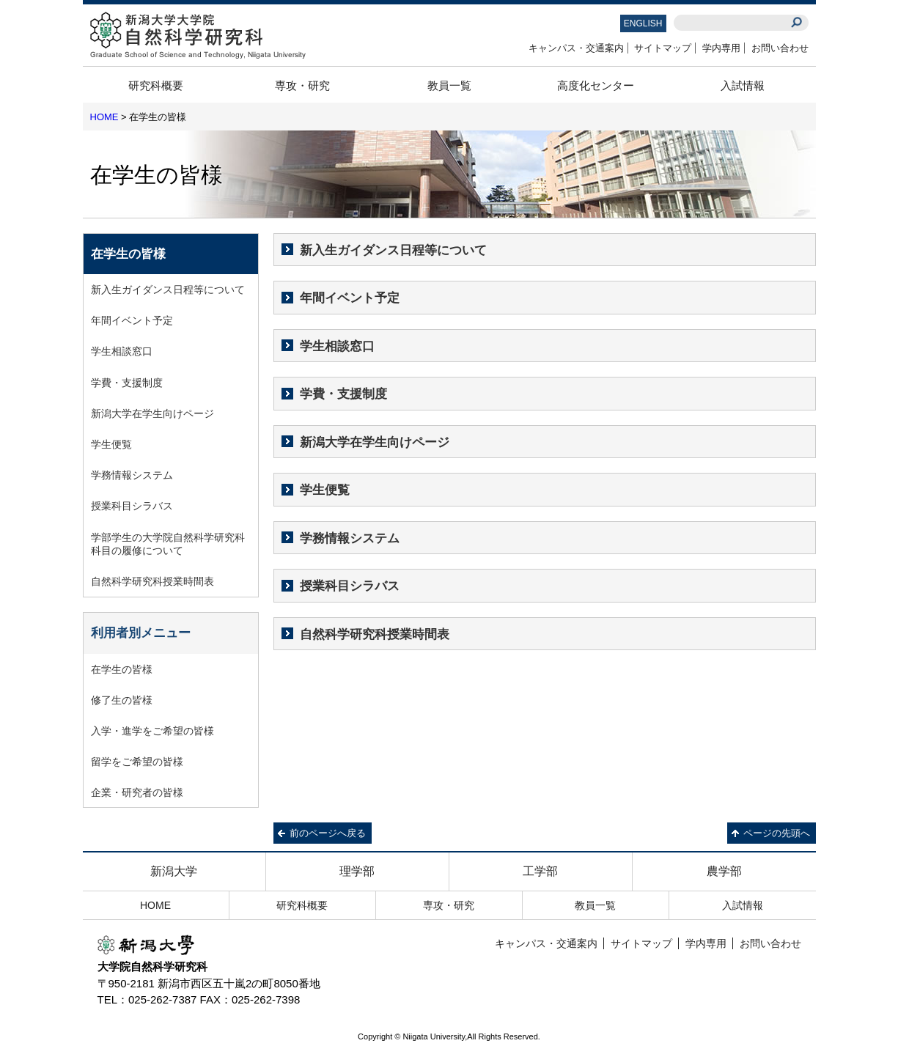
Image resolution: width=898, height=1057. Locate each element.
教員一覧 (449, 85)
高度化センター (595, 85)
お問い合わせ (780, 48)
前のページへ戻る (328, 833)
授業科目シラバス (350, 586)
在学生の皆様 (121, 669)
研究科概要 (155, 85)
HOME (104, 116)
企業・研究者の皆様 (137, 792)
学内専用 (721, 48)
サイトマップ (662, 48)
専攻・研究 (302, 85)
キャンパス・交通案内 (576, 48)
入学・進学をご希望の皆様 (152, 731)
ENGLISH (643, 23)
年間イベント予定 (350, 298)
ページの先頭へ (776, 833)
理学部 (357, 871)
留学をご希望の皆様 (137, 761)
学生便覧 (325, 490)
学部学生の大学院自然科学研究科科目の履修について (168, 543)
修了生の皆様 (121, 700)
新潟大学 (173, 871)
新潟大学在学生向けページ (374, 442)
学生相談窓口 (337, 346)
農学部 (724, 871)
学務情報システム (350, 538)
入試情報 (743, 85)
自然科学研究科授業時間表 (374, 634)
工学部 (540, 871)
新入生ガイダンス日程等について (393, 250)
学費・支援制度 (343, 394)
